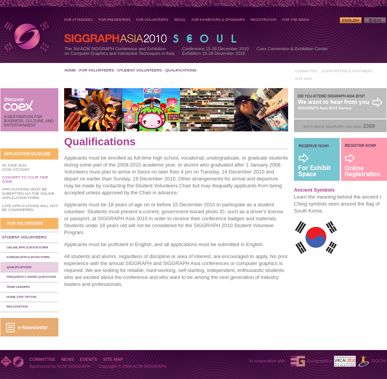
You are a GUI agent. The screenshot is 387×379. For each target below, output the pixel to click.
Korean (375, 20)
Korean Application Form (28, 257)
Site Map (303, 78)
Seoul (180, 20)
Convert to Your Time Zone (25, 179)
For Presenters (114, 20)
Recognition (17, 306)
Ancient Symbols (314, 190)
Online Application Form (27, 247)
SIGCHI (378, 361)
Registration (264, 20)
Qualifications (181, 70)
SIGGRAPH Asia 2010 (26, 36)
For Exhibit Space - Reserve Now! (317, 159)
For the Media (295, 20)
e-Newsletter (33, 327)
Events (88, 359)
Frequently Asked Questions (31, 277)
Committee (306, 71)
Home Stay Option (21, 297)
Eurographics (319, 361)
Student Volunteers (139, 70)
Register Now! (364, 159)
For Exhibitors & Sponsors (218, 20)
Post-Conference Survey (340, 103)
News (67, 359)
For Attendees (78, 20)
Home (70, 70)
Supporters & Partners (347, 71)
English (351, 20)
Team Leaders (18, 287)
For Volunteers (152, 20)
